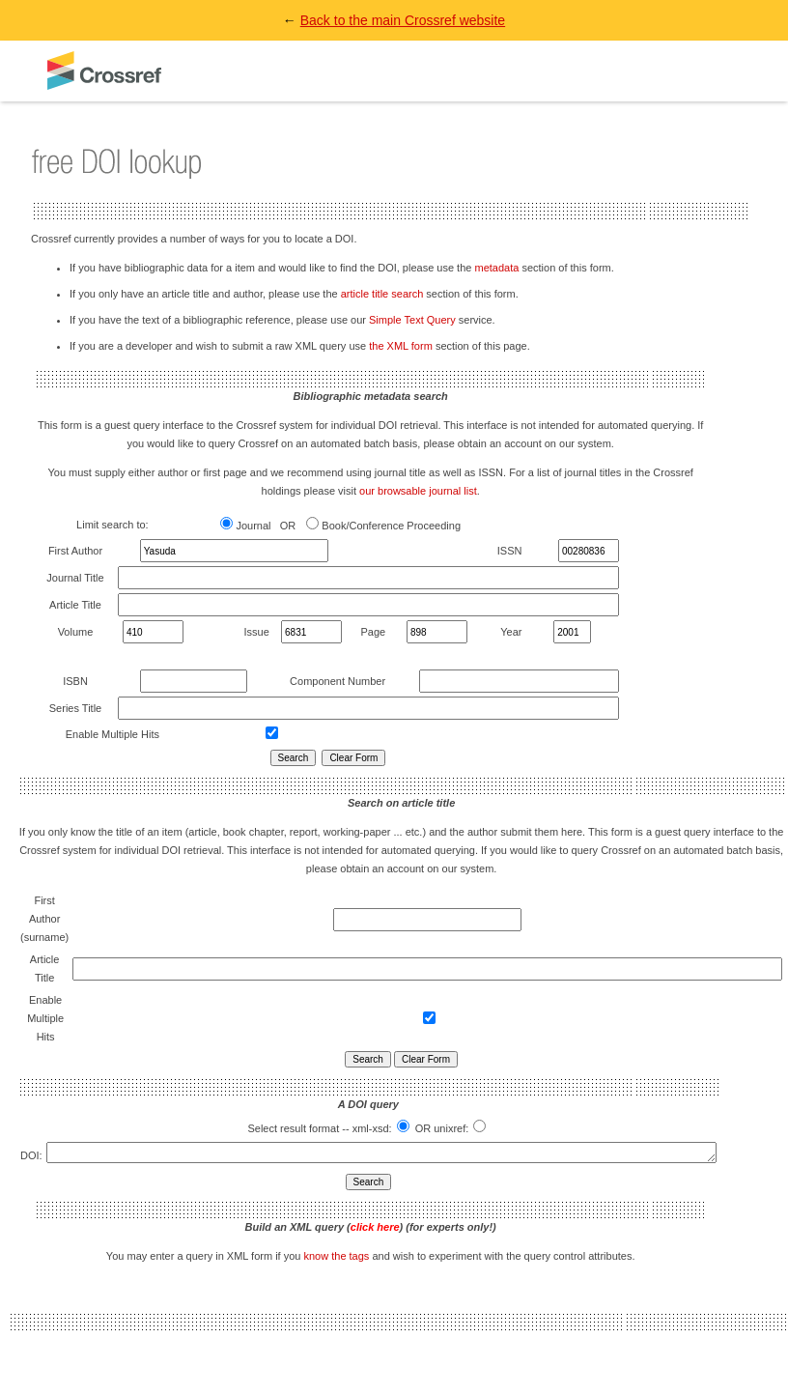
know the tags (336, 1259)
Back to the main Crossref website (402, 20)
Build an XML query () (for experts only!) (370, 1230)
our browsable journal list (418, 491)
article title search (382, 293)
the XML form (401, 346)
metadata (496, 267)
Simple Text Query (412, 320)
